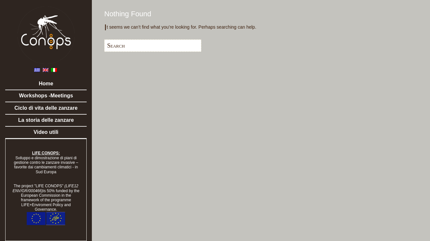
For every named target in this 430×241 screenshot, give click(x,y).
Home (46, 83)
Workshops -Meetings (46, 95)
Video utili (46, 132)
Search (116, 45)
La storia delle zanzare (46, 120)
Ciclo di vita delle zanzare (46, 108)
